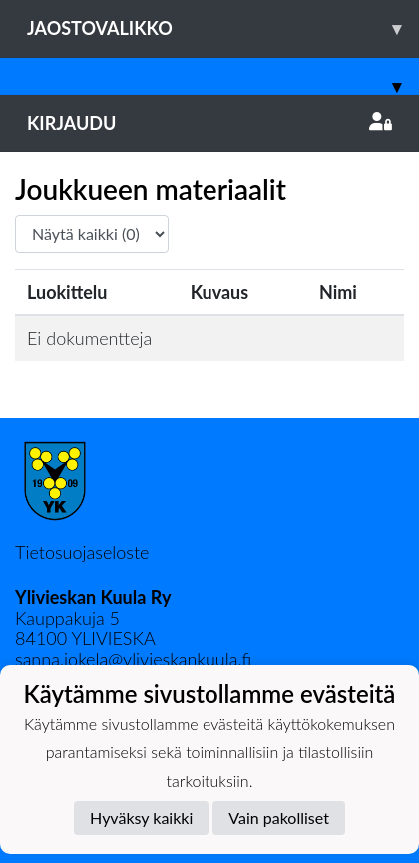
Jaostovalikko (223, 28)
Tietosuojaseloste (82, 552)
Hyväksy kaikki (141, 817)
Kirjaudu (209, 123)
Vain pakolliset (278, 817)
